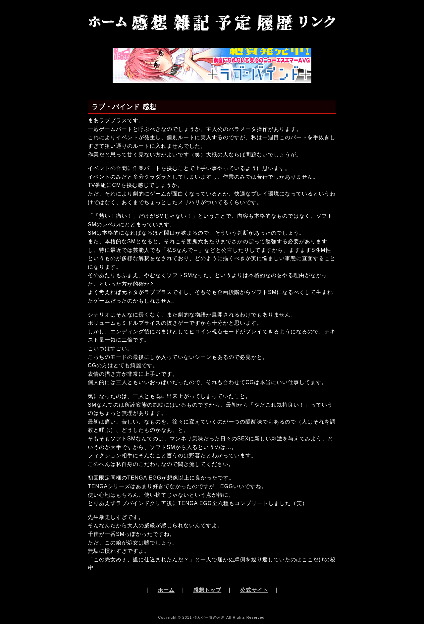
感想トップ (207, 590)
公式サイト (254, 590)
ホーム (166, 590)
